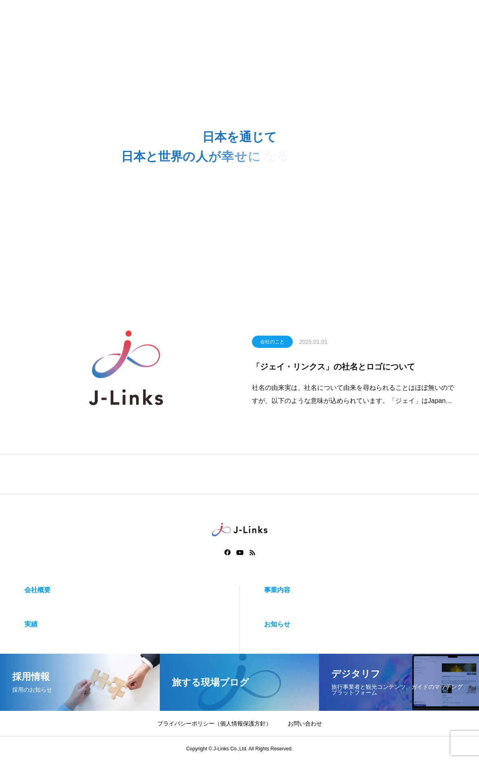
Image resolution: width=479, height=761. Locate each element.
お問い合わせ (305, 723)
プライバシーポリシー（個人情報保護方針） (214, 723)
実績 (31, 624)
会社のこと (272, 343)
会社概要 (37, 589)
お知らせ (277, 624)
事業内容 (277, 589)
